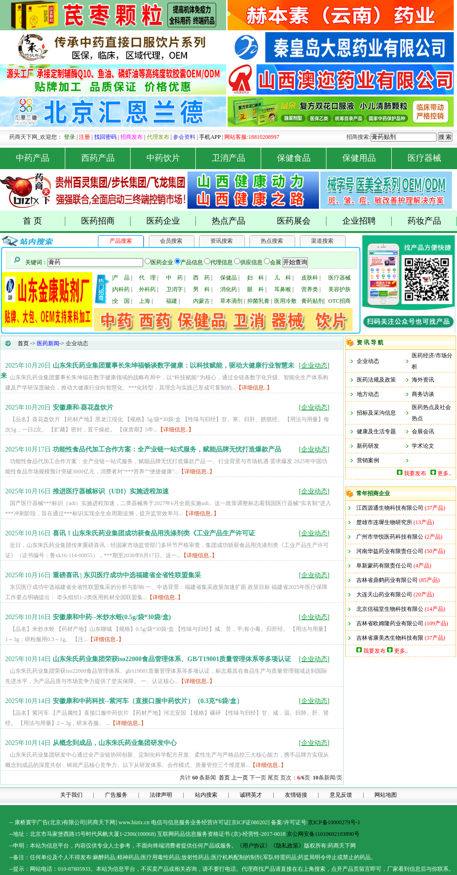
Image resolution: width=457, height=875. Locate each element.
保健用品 (367, 158)
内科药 (121, 289)
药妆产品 (432, 221)
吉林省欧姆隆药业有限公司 (389, 623)
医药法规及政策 (376, 379)
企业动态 (368, 361)
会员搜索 (171, 241)
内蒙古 (201, 301)
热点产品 (228, 221)
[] (314, 365)
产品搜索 (121, 241)
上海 (144, 301)
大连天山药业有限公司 (384, 594)
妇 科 (255, 277)
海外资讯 (423, 379)
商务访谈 (423, 394)
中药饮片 (171, 158)
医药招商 (106, 221)
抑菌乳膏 (258, 301)
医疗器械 (424, 158)
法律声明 (161, 795)
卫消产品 (237, 158)
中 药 (174, 277)
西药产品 (106, 158)
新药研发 (368, 446)
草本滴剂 (231, 301)
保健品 (228, 277)
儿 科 (282, 277)
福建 (171, 301)
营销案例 (368, 460)
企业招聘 (367, 221)
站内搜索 (206, 795)
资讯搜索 (221, 241)
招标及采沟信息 (376, 413)
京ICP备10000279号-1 (334, 822)
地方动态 (368, 394)
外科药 (147, 289)
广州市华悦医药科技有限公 (389, 536)
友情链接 (296, 795)
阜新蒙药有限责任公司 (384, 565)
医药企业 (171, 221)
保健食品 (302, 158)
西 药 (201, 277)
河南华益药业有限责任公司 (389, 551)
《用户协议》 (253, 845)
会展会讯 (423, 431)
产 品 (121, 277)
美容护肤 (339, 289)
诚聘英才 (251, 795)
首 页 (44, 221)
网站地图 (385, 795)
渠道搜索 (322, 241)
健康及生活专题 (376, 431)
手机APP (210, 137)
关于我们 (71, 795)
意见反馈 (341, 795)
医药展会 (302, 221)
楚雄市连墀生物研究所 (384, 522)
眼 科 (255, 289)
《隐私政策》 (287, 845)
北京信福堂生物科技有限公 (389, 609)
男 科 (201, 289)
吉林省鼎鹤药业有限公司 (387, 580)
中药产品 (41, 158)
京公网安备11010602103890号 (323, 834)
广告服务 (116, 795)
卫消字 (174, 289)
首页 (23, 343)
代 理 (147, 277)
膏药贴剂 (312, 301)
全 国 (121, 301)
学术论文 (423, 446)
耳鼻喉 (282, 289)
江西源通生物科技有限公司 (389, 508)
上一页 (239, 777)
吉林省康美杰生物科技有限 (389, 638)
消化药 (228, 289)
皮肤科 (309, 277)
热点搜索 (272, 241)
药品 (109, 857)
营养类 (309, 289)
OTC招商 (339, 301)
